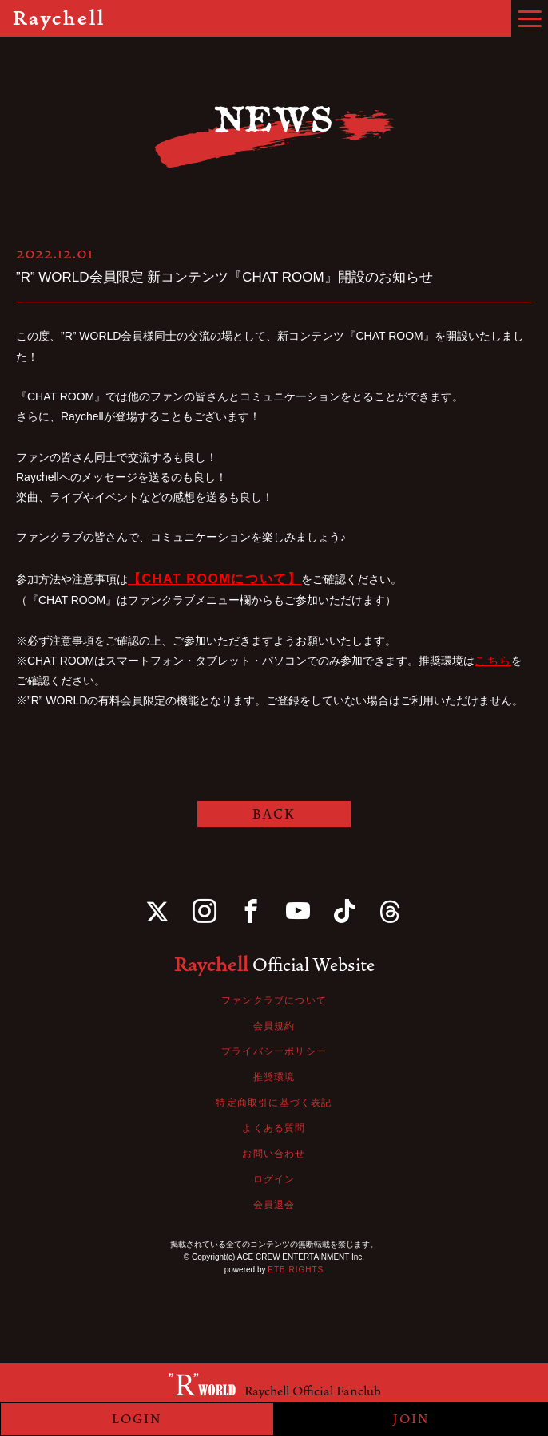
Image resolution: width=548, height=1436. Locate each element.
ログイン (274, 1179)
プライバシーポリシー (274, 1051)
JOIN (411, 1419)
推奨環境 (274, 1077)
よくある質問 (273, 1128)
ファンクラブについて (274, 1000)
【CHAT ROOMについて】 (214, 579)
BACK (274, 814)
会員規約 (274, 1026)
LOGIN (137, 1419)
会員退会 (274, 1204)
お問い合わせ (273, 1153)
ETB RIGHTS (296, 1269)
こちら (493, 660)
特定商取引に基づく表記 (274, 1102)
